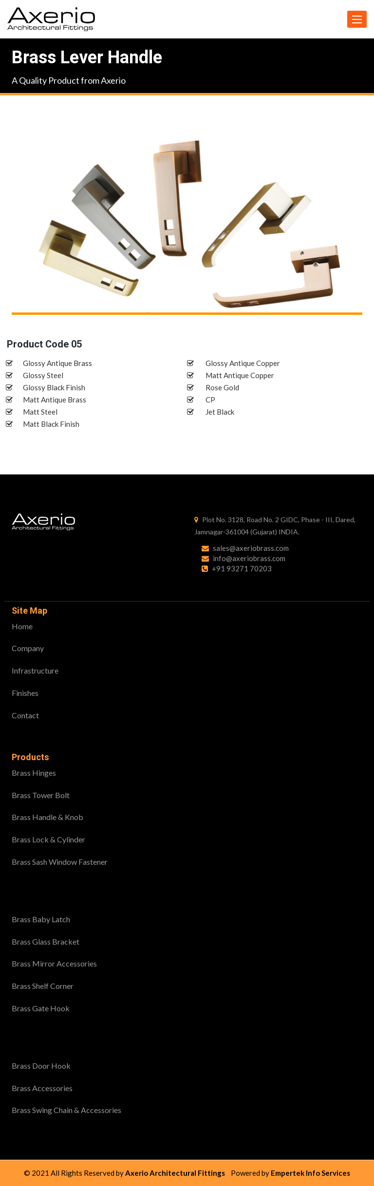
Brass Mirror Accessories (54, 963)
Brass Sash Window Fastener (60, 861)
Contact (25, 715)
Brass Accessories (42, 1088)
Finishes (25, 692)
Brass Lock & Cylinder (48, 839)
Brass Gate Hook (41, 1008)
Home (22, 626)
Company (28, 648)
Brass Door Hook (41, 1065)
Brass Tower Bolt (41, 795)
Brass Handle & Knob (47, 816)
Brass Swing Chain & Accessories (66, 1109)
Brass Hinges (34, 772)
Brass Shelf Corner (43, 985)
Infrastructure (35, 670)
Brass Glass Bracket (45, 941)
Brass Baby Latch (41, 919)
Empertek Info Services (310, 1172)
